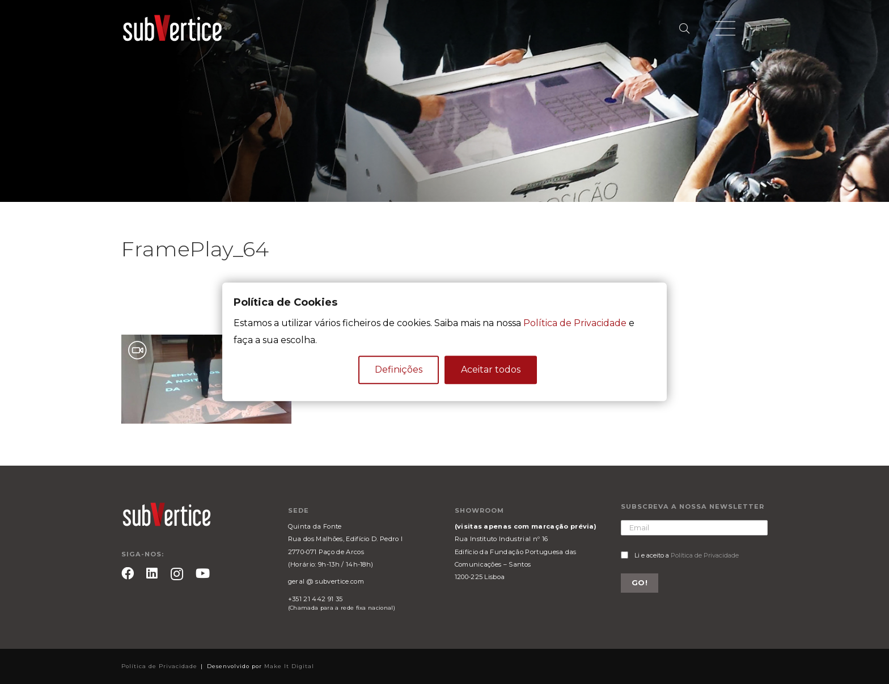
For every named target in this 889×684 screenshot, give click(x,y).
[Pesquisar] (684, 28)
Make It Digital (289, 666)
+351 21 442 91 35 (315, 599)
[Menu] (725, 28)
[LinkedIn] (152, 573)
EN (761, 27)
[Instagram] (177, 574)
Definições (398, 370)
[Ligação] (172, 28)
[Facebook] (127, 573)
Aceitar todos (490, 370)
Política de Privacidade (705, 555)
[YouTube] (203, 573)
